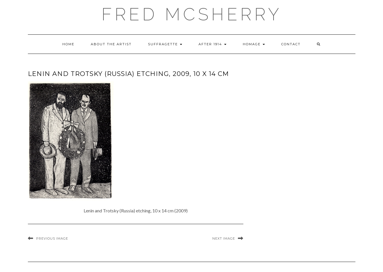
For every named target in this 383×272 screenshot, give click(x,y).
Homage (254, 44)
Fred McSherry (191, 14)
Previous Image (52, 238)
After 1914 (212, 44)
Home (68, 44)
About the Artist (111, 44)
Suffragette (165, 44)
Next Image (223, 238)
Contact (291, 44)
